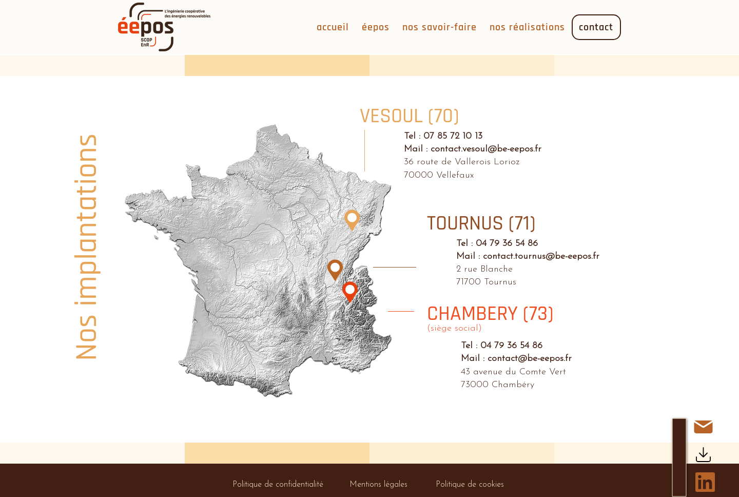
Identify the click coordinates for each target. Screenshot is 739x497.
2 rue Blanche (484, 269)
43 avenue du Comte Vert (513, 372)
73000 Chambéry (497, 385)
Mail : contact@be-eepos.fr (516, 359)
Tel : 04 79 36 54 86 (497, 244)
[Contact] (703, 427)
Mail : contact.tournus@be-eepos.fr (527, 256)
